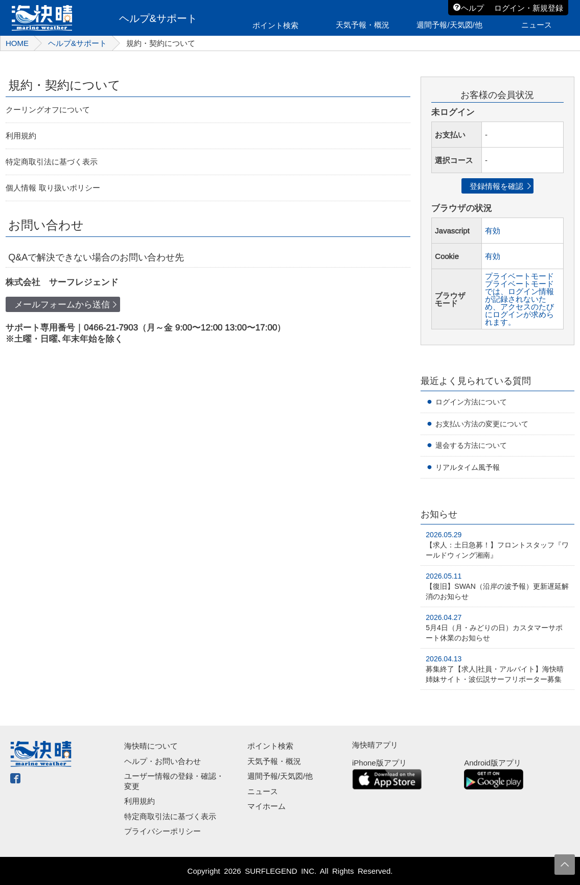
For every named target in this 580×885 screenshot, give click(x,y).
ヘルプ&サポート (77, 43)
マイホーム (266, 806)
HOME (17, 43)
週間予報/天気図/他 (280, 776)
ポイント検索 (270, 746)
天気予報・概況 (274, 761)
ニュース (262, 791)
